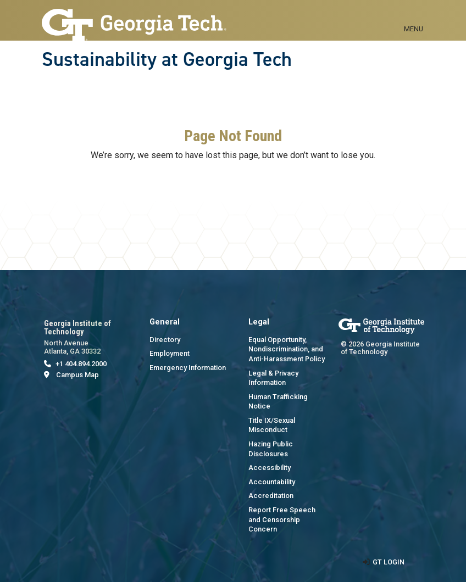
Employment (169, 353)
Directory (164, 339)
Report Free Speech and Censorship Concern (281, 519)
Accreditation (270, 495)
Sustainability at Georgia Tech (167, 59)
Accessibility (269, 467)
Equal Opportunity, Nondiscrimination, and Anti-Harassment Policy (286, 349)
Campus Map (77, 375)
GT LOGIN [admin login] (388, 562)
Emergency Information (187, 367)
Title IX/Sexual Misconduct (271, 425)
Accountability (271, 482)
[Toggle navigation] (413, 16)
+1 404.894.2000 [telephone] (81, 364)
